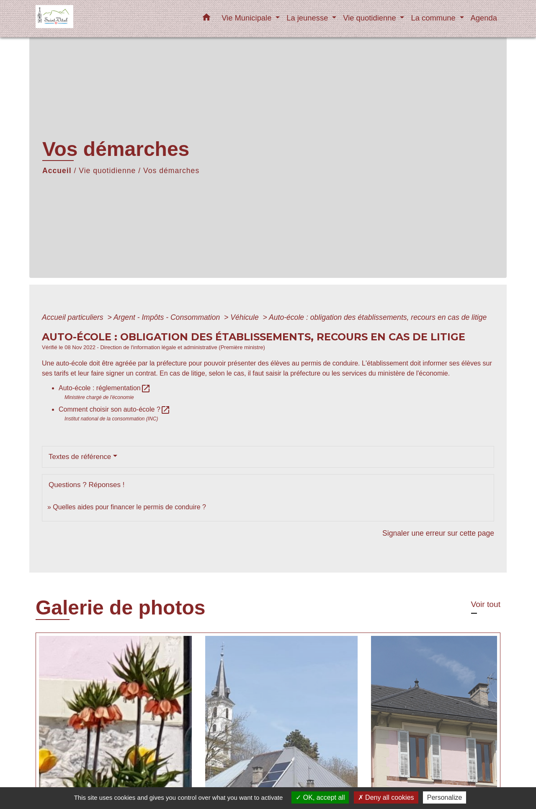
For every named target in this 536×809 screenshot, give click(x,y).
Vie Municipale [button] (247, 17)
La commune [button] (434, 17)
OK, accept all (320, 797)
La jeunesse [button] (308, 17)
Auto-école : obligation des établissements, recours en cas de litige (378, 317)
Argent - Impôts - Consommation (167, 317)
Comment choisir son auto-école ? (114, 409)
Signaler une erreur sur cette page (438, 533)
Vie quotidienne (107, 170)
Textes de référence (80, 457)
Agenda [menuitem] (484, 17)
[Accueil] (88, 18)
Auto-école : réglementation (105, 388)
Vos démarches (171, 170)
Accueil (57, 170)
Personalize (444, 797)
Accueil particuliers (74, 317)
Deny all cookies (386, 797)
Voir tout (485, 604)
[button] (206, 19)
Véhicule (245, 317)
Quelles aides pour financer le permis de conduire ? (129, 507)
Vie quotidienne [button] (370, 17)
